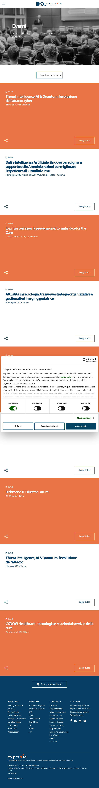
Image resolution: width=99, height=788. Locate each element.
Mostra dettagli (84, 418)
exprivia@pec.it (13, 773)
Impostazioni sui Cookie (80, 709)
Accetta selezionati (49, 426)
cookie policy (66, 377)
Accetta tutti (80, 426)
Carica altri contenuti (49, 684)
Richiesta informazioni (79, 712)
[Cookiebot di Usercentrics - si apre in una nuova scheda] (84, 360)
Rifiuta (18, 426)
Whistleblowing (76, 715)
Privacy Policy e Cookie (79, 706)
